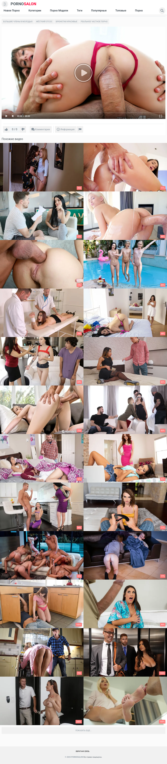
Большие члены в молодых (17, 21)
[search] (162, 10)
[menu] (5, 4)
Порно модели (59, 10)
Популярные (99, 10)
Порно (139, 10)
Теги (79, 10)
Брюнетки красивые (66, 21)
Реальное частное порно (94, 21)
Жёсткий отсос (44, 21)
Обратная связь (83, 751)
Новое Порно (12, 10)
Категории (35, 10)
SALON (23, 4)
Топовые (120, 10)
